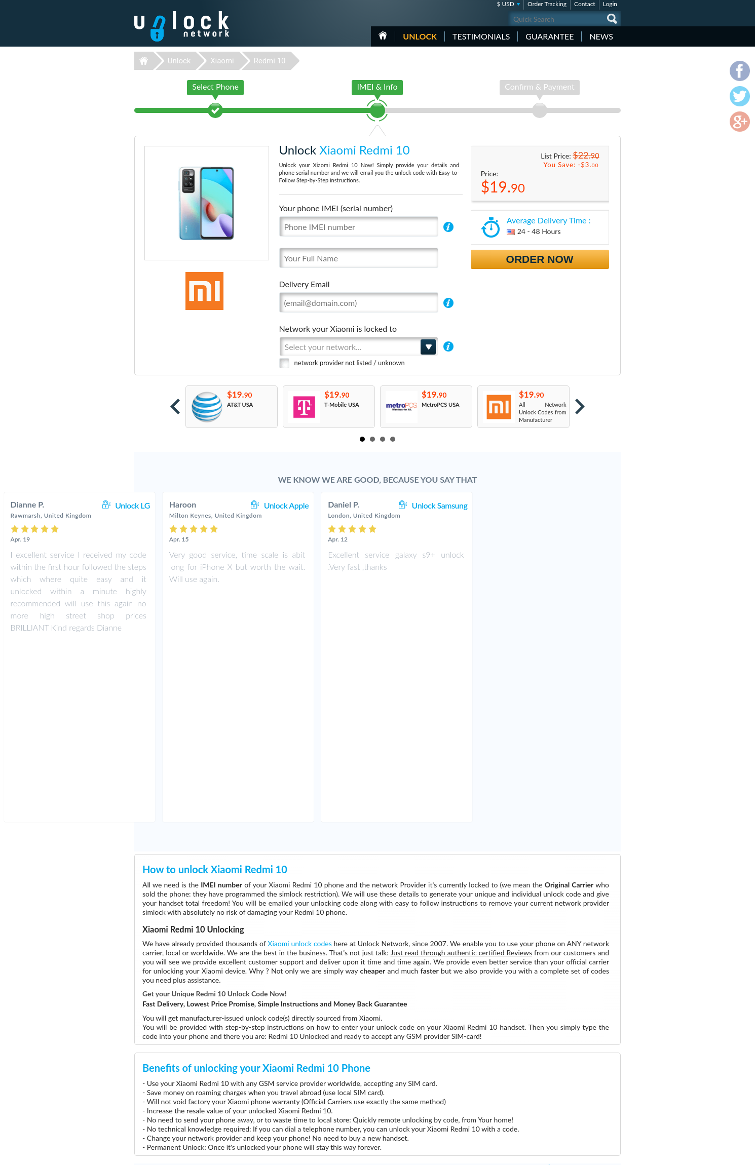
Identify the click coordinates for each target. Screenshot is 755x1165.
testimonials (481, 36)
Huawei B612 (469, 1076)
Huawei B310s (471, 1068)
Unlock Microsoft (316, 1099)
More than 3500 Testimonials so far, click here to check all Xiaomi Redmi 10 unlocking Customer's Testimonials (373, 988)
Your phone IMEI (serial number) (336, 208)
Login (610, 4)
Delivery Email (304, 284)
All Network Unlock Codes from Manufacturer (543, 412)
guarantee (549, 36)
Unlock (420, 36)
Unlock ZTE (309, 1083)
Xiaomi (222, 60)
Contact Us (554, 1067)
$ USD (505, 4)
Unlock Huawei (313, 1068)
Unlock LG (271, 505)
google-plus (613, 1152)
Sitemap (550, 1090)
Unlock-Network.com (181, 1061)
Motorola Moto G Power (483, 1061)
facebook (572, 1152)
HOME (383, 35)
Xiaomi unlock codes (299, 763)
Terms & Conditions (564, 1075)
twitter (592, 1152)
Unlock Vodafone (316, 1121)
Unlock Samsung (579, 505)
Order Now (540, 259)
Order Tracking (547, 4)
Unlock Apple (425, 505)
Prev (175, 406)
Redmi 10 (269, 60)
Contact (584, 4)
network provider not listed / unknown (349, 363)
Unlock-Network (181, 26)
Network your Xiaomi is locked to (338, 328)
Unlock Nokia (311, 1076)
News (601, 36)
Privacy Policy (557, 1082)
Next (580, 406)
